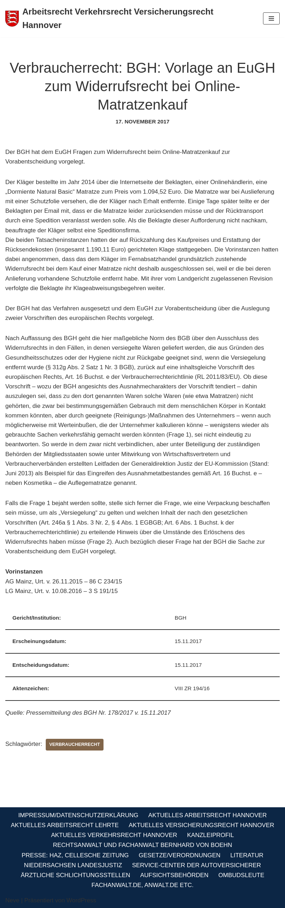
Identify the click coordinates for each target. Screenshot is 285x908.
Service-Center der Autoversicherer (196, 865)
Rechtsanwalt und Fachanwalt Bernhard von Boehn (142, 845)
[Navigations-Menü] (271, 18)
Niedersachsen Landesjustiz (73, 865)
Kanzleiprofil (210, 835)
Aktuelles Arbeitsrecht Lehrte (65, 825)
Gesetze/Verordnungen (179, 855)
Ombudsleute (241, 875)
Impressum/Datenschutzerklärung (78, 815)
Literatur (246, 855)
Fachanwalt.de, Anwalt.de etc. (142, 885)
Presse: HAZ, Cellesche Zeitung (75, 855)
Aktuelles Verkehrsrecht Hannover (114, 835)
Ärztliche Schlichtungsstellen (75, 875)
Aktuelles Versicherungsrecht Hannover (201, 825)
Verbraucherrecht (74, 744)
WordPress (81, 900)
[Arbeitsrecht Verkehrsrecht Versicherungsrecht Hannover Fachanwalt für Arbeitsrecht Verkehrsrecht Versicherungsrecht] (128, 18)
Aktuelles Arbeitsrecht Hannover (207, 815)
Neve (12, 900)
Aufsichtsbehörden (174, 875)
